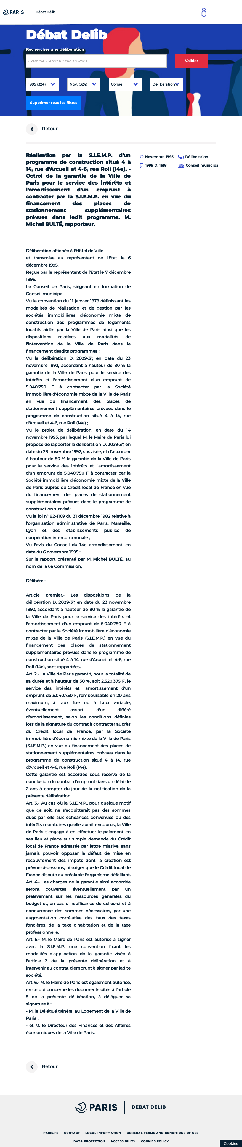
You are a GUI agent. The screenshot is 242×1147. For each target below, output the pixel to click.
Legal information (103, 1133)
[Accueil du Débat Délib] (29, 12)
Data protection (89, 1141)
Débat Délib (149, 1107)
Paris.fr (50, 1133)
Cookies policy (155, 1141)
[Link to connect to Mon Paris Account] (204, 12)
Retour (42, 129)
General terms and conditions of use (163, 1133)
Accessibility (123, 1141)
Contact (72, 1133)
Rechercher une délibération (55, 49)
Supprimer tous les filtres (53, 102)
